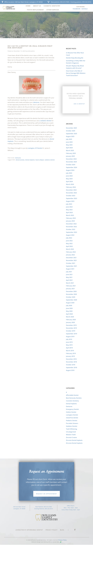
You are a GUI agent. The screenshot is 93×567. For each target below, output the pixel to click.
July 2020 (69, 305)
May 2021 (69, 277)
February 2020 (71, 320)
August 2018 (70, 370)
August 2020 (70, 303)
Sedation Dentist (71, 426)
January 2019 (70, 356)
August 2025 (70, 136)
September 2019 (71, 334)
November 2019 (71, 328)
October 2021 (70, 263)
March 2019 (70, 351)
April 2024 (69, 181)
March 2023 (70, 215)
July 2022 (69, 238)
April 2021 (69, 280)
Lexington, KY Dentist (35, 148)
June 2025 (69, 142)
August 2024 (70, 170)
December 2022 (71, 224)
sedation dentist (50, 160)
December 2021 (71, 258)
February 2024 (71, 187)
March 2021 (70, 283)
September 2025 (71, 134)
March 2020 (70, 317)
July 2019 (69, 339)
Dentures (18, 158)
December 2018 (71, 359)
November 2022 (71, 227)
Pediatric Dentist (71, 421)
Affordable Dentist (72, 395)
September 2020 (71, 300)
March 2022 (70, 249)
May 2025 (69, 145)
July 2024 (69, 173)
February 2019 (71, 353)
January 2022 (70, 255)
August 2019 (70, 336)
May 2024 (69, 179)
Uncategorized (71, 432)
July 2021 (69, 272)
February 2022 (71, 252)
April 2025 (69, 148)
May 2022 (69, 243)
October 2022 (70, 229)
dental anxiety (20, 160)
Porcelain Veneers (72, 423)
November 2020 (71, 294)
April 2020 (69, 314)
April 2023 (69, 212)
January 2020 (70, 322)
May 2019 (69, 345)
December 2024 (71, 159)
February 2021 (71, 286)
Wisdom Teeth (71, 435)
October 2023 (70, 196)
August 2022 (70, 235)
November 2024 (71, 162)
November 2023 (71, 193)
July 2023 (69, 204)
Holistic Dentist (71, 412)
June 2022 (69, 241)
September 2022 (71, 232)
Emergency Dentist (72, 409)
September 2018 (71, 367)
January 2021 (70, 289)
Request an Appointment (46, 494)
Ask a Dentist (79, 104)
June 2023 (69, 207)
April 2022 (69, 246)
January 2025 (70, 156)
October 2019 (70, 331)
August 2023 (70, 201)
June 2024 (69, 176)
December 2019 (71, 325)
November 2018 (71, 362)
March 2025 (70, 150)
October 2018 (70, 365)
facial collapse (39, 160)
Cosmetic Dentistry (72, 401)
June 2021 (69, 274)
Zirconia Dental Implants (74, 440)
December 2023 (71, 190)
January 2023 (70, 221)
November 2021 (71, 260)
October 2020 (70, 297)
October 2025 (70, 131)
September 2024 (71, 167)
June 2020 (69, 308)
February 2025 (71, 153)
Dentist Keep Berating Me (74, 58)
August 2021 (70, 269)
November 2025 (71, 128)
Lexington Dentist (72, 415)
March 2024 (70, 184)
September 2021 (71, 266)
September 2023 (71, 198)
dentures (36, 102)
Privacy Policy (62, 540)
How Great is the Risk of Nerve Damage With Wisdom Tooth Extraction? (75, 73)
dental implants (30, 160)
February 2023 (71, 218)
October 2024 (70, 165)
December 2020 (71, 291)
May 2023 (69, 210)
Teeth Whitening (71, 429)
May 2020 (69, 311)
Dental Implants (71, 404)
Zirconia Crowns (71, 437)
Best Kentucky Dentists (74, 398)
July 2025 (69, 139)
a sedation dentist (45, 121)
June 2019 (69, 342)
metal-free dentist (72, 418)
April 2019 (69, 348)
